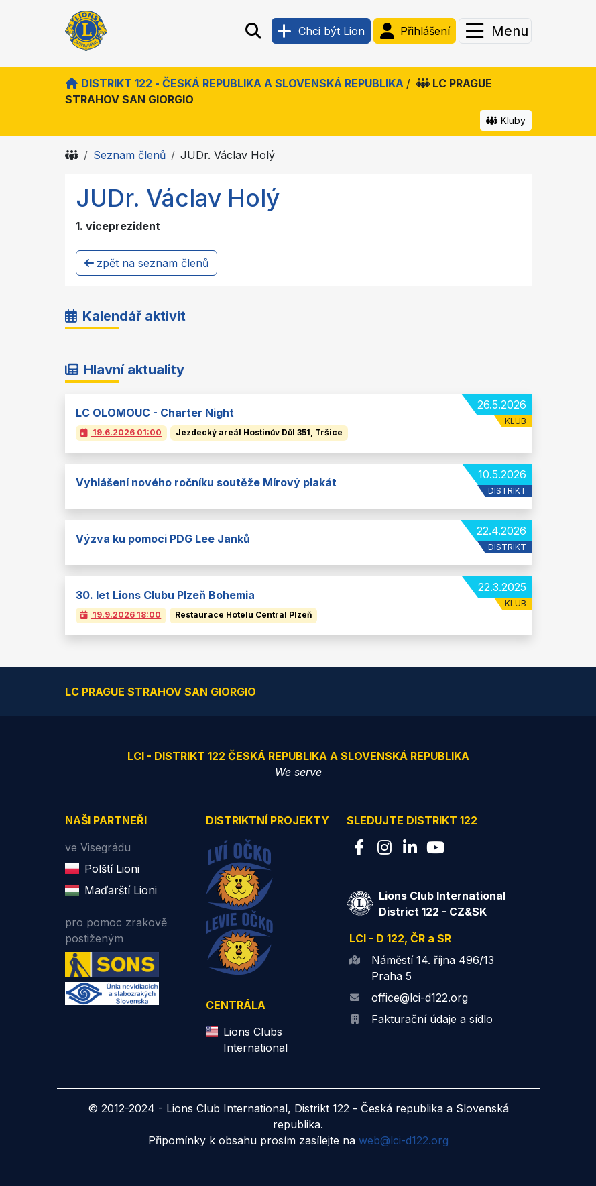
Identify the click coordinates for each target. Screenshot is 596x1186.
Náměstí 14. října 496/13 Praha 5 (432, 968)
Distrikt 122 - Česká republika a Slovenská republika (234, 83)
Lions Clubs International (255, 1040)
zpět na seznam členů (146, 263)
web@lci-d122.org (404, 1140)
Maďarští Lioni (120, 890)
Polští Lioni (111, 868)
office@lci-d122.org (419, 997)
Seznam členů (129, 155)
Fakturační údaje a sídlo (432, 1019)
